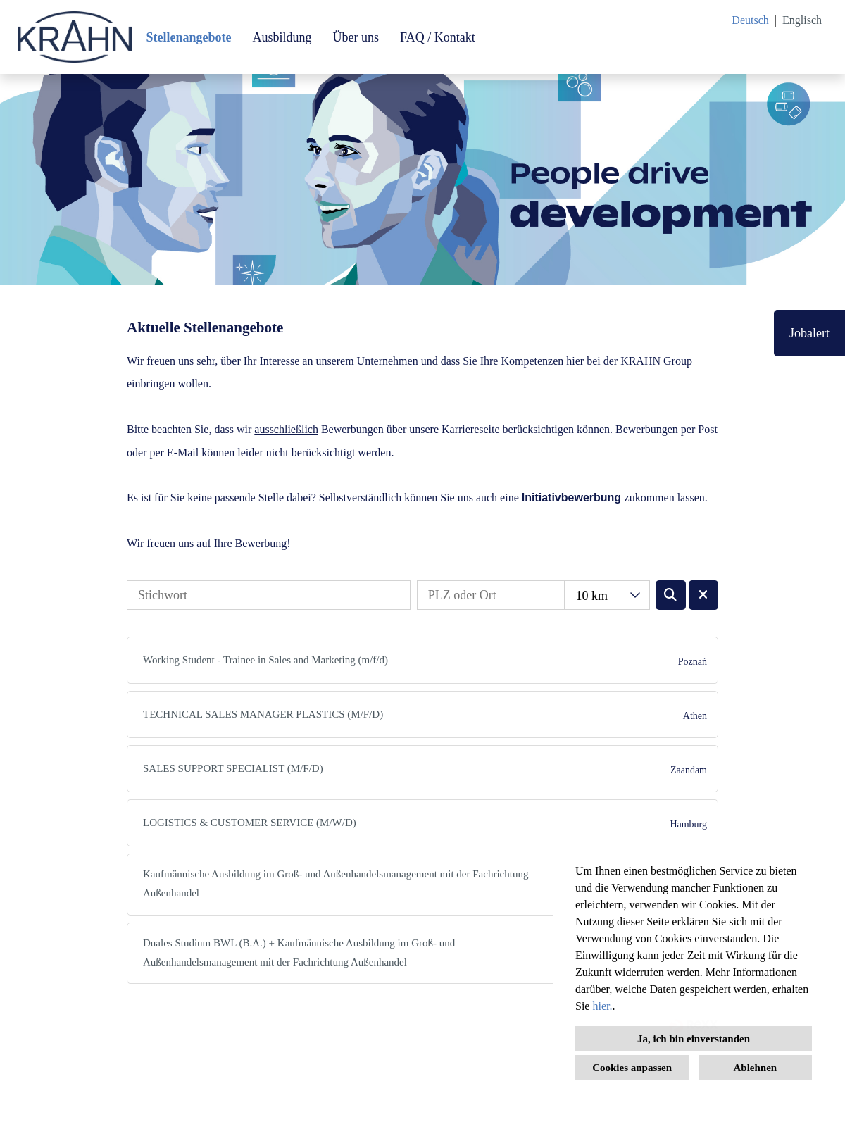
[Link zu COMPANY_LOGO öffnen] (75, 37)
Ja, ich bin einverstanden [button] (693, 1038)
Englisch (802, 20)
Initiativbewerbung (571, 498)
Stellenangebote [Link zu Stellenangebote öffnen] (188, 37)
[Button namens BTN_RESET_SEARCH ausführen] (704, 595)
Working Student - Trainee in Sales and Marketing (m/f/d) (265, 660)
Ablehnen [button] (755, 1067)
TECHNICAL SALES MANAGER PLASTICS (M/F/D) (263, 714)
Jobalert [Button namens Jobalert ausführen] (809, 333)
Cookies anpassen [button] (632, 1067)
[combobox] (607, 595)
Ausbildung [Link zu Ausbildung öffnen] (281, 37)
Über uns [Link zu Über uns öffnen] (355, 37)
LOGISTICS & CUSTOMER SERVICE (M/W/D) (249, 822)
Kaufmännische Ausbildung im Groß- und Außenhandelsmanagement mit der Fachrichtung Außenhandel (335, 883)
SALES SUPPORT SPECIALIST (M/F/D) (233, 768)
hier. (602, 1006)
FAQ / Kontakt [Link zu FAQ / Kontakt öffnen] (437, 37)
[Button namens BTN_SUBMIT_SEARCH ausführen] (671, 595)
